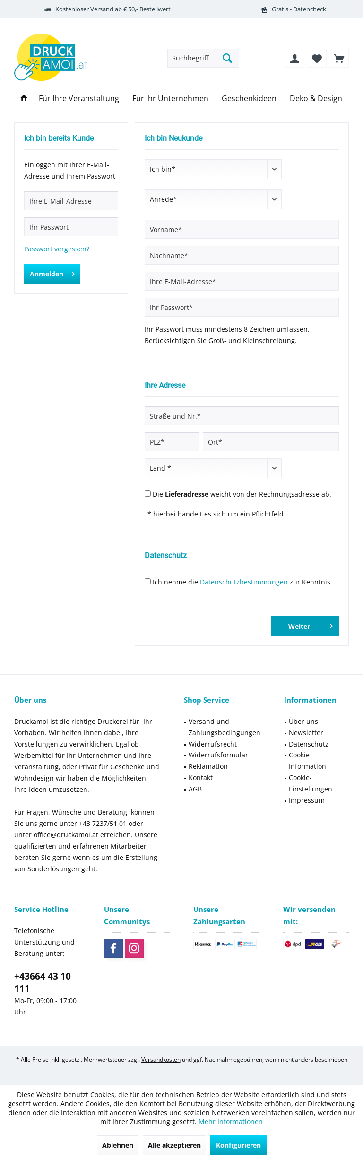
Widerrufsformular (218, 754)
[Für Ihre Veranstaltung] (79, 98)
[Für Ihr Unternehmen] (170, 98)
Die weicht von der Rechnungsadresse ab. (242, 494)
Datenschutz (308, 743)
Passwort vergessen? (56, 248)
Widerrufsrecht (213, 743)
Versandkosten (161, 1060)
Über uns (303, 721)
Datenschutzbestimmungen (244, 581)
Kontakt (201, 777)
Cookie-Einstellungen (310, 783)
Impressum (307, 800)
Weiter (310, 625)
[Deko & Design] (316, 98)
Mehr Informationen (231, 1121)
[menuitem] (339, 58)
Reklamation (208, 766)
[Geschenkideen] (249, 98)
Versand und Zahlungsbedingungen (224, 727)
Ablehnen (117, 1145)
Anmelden (52, 272)
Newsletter (306, 732)
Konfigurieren (238, 1145)
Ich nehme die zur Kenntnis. (242, 581)
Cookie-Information (307, 760)
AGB (195, 788)
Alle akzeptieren (174, 1145)
